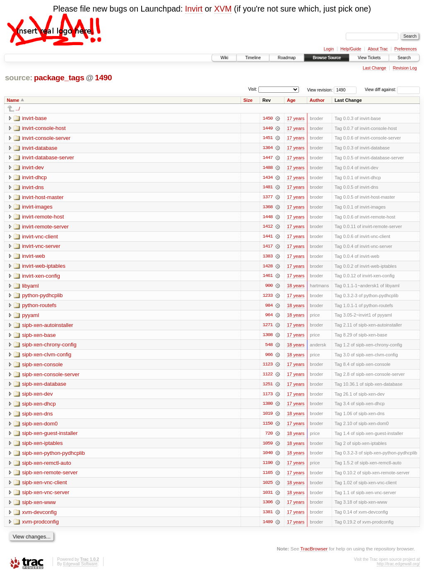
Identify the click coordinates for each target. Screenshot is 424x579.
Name (13, 100)
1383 (267, 257)
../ (18, 109)
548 (268, 347)
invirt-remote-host (43, 217)
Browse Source (327, 57)
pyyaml (30, 317)
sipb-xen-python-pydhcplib (53, 456)
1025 (267, 486)
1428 (267, 267)
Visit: (252, 89)
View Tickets (369, 57)
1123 (267, 366)
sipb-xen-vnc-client (44, 486)
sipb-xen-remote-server (49, 476)
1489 (267, 525)
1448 (267, 217)
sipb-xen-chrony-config (49, 347)
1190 (267, 466)
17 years (295, 118)
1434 (267, 178)
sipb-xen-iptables (42, 446)
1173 (267, 396)
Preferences (406, 49)
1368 (267, 207)
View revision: (320, 89)
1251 (267, 386)
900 (268, 287)
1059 (267, 446)
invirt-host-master (42, 198)
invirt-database (39, 148)
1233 (267, 297)
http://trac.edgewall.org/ (398, 567)
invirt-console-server (46, 138)
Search (404, 57)
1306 (267, 505)
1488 (267, 168)
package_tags (59, 77)
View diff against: (392, 89)
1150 (267, 426)
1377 (267, 198)
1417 (267, 247)
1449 (267, 128)
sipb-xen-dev (37, 396)
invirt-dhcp (34, 178)
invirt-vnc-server (41, 247)
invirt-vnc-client (40, 237)
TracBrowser (314, 552)
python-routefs (39, 307)
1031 (267, 496)
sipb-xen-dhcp (39, 406)
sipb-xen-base (39, 337)
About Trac (378, 49)
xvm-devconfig (39, 515)
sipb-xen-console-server (51, 376)
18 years (295, 287)
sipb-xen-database (44, 386)
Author (317, 100)
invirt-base (34, 118)
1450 (267, 118)
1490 (103, 77)
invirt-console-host (44, 128)
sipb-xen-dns (37, 416)
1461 (267, 277)
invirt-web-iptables (43, 267)
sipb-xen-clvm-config (46, 356)
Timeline (252, 57)
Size (248, 100)
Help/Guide (350, 49)
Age (291, 100)
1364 (267, 148)
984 (268, 307)
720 (268, 436)
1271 (267, 327)
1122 (267, 376)
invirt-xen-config (41, 277)
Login (329, 49)
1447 (267, 158)
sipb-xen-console (42, 366)
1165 (267, 476)
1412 (267, 227)
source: (18, 77)
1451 (267, 138)
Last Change (374, 68)
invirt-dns (33, 188)
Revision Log (405, 68)
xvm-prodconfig (40, 525)
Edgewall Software (80, 567)
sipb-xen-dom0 (40, 426)
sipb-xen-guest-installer (49, 436)
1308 (267, 337)
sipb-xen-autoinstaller (47, 327)
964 (268, 317)
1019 (267, 416)
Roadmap (287, 57)
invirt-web (33, 257)
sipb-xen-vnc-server (45, 496)
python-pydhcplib (42, 297)
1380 (267, 406)
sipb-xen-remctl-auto (46, 466)
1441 (267, 237)
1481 (267, 188)
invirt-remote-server (45, 227)
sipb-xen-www (39, 505)
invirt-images (37, 207)
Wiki (224, 57)
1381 (267, 515)
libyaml (30, 287)
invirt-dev (33, 168)
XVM (222, 8)
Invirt (193, 8)
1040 (267, 456)
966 (268, 356)
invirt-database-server (48, 158)
